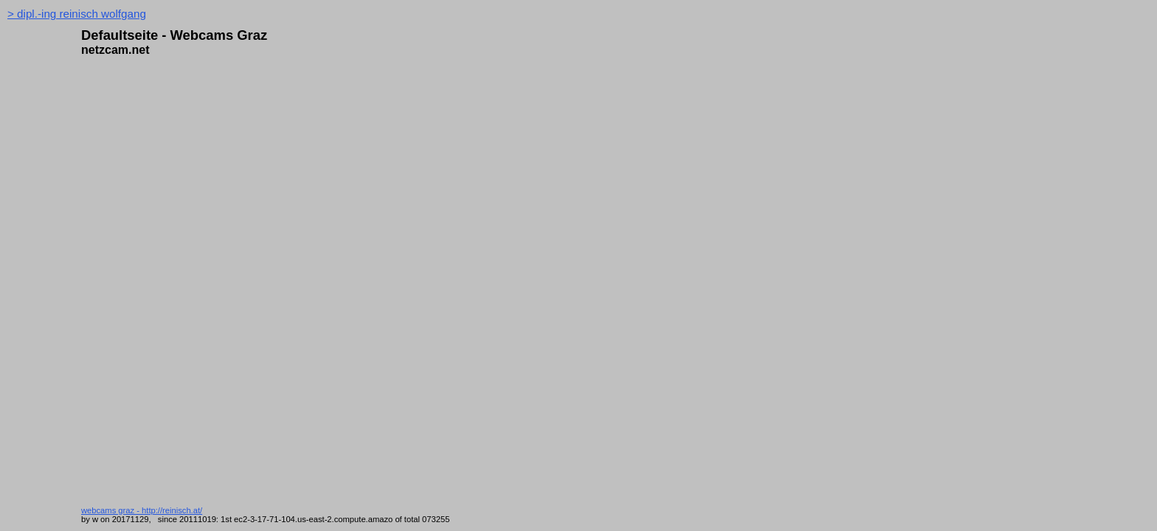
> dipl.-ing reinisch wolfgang (76, 13)
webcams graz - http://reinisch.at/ (141, 510)
